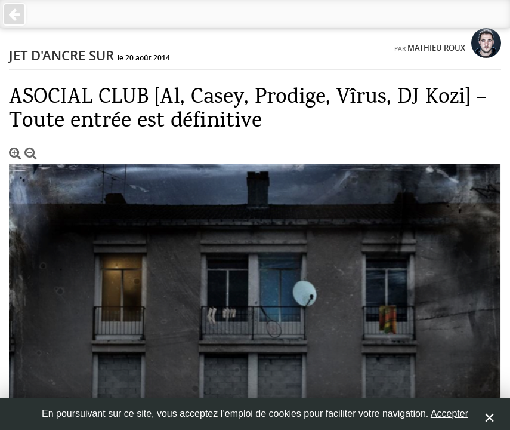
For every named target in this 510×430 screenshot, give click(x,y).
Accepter (449, 413)
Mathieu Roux (436, 47)
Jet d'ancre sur (61, 55)
